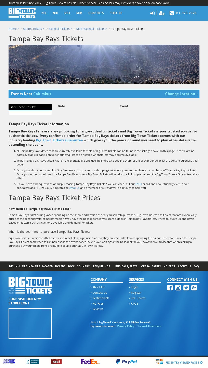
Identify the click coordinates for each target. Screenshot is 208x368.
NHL (18, 266)
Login (133, 287)
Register (135, 293)
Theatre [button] (116, 13)
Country (83, 266)
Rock (71, 266)
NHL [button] (55, 13)
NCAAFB (47, 266)
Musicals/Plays (126, 266)
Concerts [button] (96, 13)
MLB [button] (79, 13)
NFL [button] (44, 13)
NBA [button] (67, 13)
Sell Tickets (137, 298)
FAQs (138, 184)
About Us (184, 266)
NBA (31, 266)
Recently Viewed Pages (184, 362)
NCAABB (60, 266)
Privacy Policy (125, 326)
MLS (37, 266)
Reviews (97, 309)
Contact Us (99, 293)
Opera (145, 266)
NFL (11, 266)
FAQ (196, 266)
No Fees (169, 266)
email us (74, 188)
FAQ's (134, 304)
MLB (24, 266)
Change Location (182, 93)
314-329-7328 (183, 13)
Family (156, 266)
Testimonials (100, 298)
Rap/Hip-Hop (101, 266)
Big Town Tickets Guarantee (59, 140)
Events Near (31, 94)
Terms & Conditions (149, 326)
